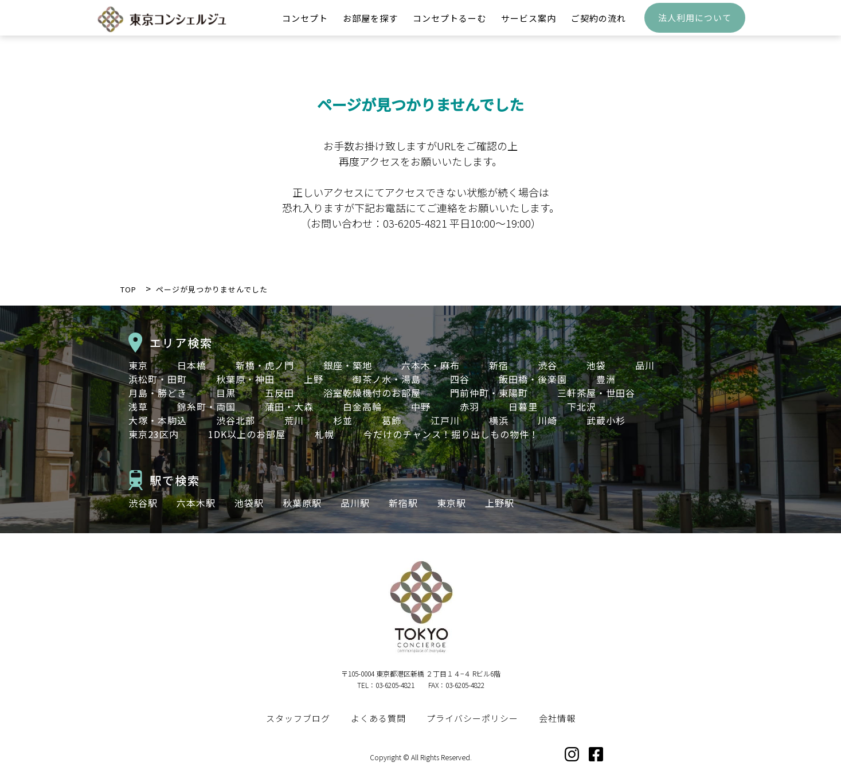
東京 (138, 365)
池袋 (596, 365)
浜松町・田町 (157, 379)
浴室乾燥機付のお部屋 (372, 393)
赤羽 (469, 406)
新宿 (498, 365)
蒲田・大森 (289, 406)
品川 (645, 365)
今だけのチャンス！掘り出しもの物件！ (451, 434)
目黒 (226, 393)
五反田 (279, 393)
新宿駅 (403, 503)
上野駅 (499, 503)
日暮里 (523, 406)
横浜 (498, 420)
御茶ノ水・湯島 (387, 379)
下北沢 (581, 406)
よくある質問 (378, 718)
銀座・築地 (347, 365)
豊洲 (606, 379)
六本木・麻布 (430, 365)
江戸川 (445, 420)
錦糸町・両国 (206, 406)
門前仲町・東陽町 (489, 393)
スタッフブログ (298, 718)
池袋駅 (249, 503)
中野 (421, 406)
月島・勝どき (157, 393)
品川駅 (355, 503)
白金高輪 (362, 406)
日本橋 (191, 365)
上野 (313, 379)
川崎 (547, 420)
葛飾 (391, 420)
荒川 (294, 420)
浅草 (138, 406)
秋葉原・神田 (245, 379)
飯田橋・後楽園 (533, 379)
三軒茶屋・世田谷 (596, 393)
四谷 (460, 379)
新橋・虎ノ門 (265, 365)
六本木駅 (196, 503)
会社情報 (557, 718)
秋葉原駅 (302, 503)
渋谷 (547, 365)
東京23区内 (153, 434)
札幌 (324, 434)
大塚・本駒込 (157, 420)
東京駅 (451, 503)
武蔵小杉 (605, 420)
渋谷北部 (235, 420)
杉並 (343, 420)
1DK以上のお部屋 (246, 434)
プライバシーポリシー (472, 718)
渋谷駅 (143, 503)
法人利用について (695, 26)
